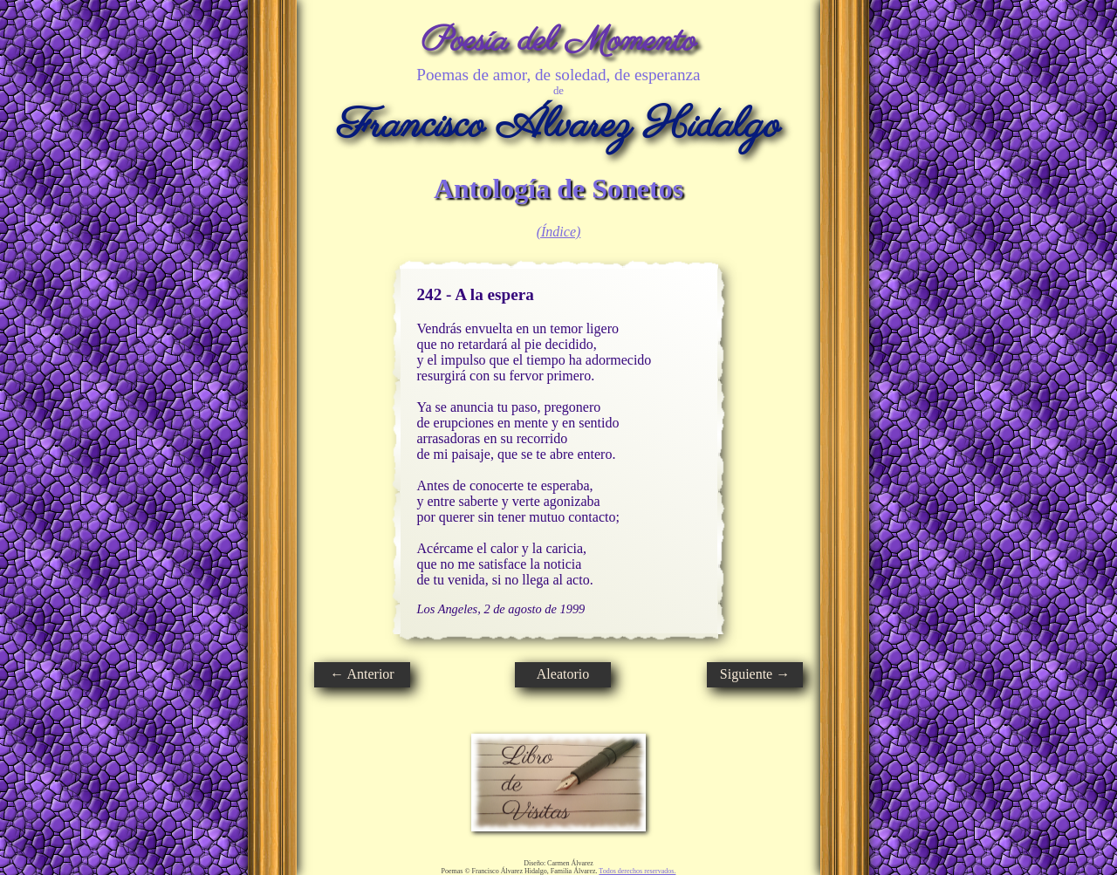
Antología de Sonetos (558, 188)
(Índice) (559, 231)
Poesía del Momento (558, 41)
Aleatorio (563, 674)
